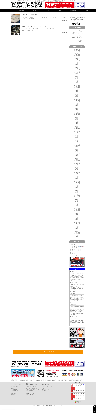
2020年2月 (77, 96)
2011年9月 (77, 197)
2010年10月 (77, 210)
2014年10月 (77, 163)
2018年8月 (77, 118)
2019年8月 (77, 103)
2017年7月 (77, 135)
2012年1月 (77, 194)
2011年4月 (77, 204)
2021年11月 (77, 71)
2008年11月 (77, 232)
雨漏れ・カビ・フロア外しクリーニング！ (34, 26)
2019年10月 (77, 101)
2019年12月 (77, 99)
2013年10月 (77, 172)
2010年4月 (77, 217)
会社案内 (86, 10)
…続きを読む (31, 18)
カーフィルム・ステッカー (48, 390)
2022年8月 (77, 63)
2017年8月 (77, 133)
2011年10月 (77, 196)
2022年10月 (77, 60)
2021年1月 (77, 83)
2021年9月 (77, 73)
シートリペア (76, 36)
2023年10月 (77, 55)
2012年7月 (77, 187)
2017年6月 (77, 136)
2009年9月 (77, 224)
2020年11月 (77, 86)
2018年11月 (77, 114)
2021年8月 (77, 74)
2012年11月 (77, 182)
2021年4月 (77, 80)
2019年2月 (77, 110)
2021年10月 (77, 72)
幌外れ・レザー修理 (30, 393)
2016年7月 (77, 147)
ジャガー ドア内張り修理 (29, 14)
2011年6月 (77, 201)
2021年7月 (77, 76)
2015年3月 (77, 158)
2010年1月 (77, 220)
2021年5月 (77, 78)
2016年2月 (77, 151)
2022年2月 (77, 67)
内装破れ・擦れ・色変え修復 (48, 386)
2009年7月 (77, 226)
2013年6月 (77, 174)
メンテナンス (76, 35)
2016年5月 (77, 149)
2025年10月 (77, 49)
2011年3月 (77, 205)
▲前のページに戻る (48, 351)
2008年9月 (77, 235)
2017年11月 (77, 130)
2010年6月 (77, 215)
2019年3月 (77, 109)
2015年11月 (77, 153)
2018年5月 (77, 122)
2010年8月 (77, 213)
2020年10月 (77, 87)
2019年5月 (77, 106)
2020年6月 (77, 91)
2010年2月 (77, 219)
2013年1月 (77, 179)
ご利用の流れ (73, 10)
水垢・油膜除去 (29, 390)
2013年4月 (77, 176)
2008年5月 (77, 236)
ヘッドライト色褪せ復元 (47, 389)
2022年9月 (77, 62)
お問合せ (60, 10)
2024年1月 (77, 53)
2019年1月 (77, 112)
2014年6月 (77, 165)
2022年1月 (77, 68)
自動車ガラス (76, 29)
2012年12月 (77, 181)
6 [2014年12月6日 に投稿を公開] (80, 247)
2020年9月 (77, 89)
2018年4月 (77, 123)
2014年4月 (77, 167)
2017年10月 (77, 131)
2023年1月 (77, 59)
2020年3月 (77, 95)
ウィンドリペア (76, 31)
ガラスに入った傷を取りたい (32, 389)
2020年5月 (77, 92)
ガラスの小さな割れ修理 (31, 388)
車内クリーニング (76, 37)
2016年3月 (77, 150)
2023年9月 (77, 57)
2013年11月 (77, 171)
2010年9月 (77, 212)
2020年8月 (77, 90)
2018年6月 (77, 121)
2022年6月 (77, 64)
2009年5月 (77, 228)
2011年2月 (77, 206)
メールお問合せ (14, 389)
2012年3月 (77, 191)
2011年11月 (77, 195)
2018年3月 (77, 124)
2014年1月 (77, 169)
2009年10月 (77, 223)
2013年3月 (77, 177)
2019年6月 (77, 105)
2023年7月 (77, 58)
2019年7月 (77, 104)
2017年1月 (77, 142)
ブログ (47, 10)
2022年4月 (77, 65)
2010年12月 (77, 208)
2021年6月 (77, 77)
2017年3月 (77, 140)
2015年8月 (77, 154)
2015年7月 (77, 155)
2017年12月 (77, 128)
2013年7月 (77, 173)
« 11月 (75, 255)
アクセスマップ (14, 390)
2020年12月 (77, 85)
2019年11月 (77, 100)
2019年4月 (77, 108)
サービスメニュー (34, 10)
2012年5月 (77, 190)
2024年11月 (77, 50)
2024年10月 (77, 51)
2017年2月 (77, 141)
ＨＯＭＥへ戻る (14, 386)
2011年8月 (77, 199)
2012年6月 (77, 188)
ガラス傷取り (76, 32)
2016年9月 (77, 146)
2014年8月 (77, 164)
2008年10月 (77, 233)
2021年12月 (77, 69)
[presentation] (8, 411)
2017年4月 (77, 139)
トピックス (76, 41)
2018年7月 (77, 119)
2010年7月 (77, 214)
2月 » (79, 255)
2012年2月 (77, 192)
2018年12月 (77, 113)
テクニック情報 (76, 40)
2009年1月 (77, 231)
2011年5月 (77, 203)
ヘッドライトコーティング (76, 33)
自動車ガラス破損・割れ (31, 386)
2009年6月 (77, 227)
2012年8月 (77, 186)
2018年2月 (77, 126)
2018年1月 (77, 127)
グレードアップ (76, 38)
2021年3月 (77, 81)
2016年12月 (77, 144)
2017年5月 (77, 137)
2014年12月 (77, 160)
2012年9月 (77, 185)
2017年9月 (77, 132)
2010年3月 (77, 218)
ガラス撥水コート (30, 391)
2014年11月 (77, 162)
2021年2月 (77, 82)
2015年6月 (77, 156)
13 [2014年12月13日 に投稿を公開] (80, 249)
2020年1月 (77, 98)
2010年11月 (77, 209)
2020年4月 (77, 94)
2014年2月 (77, 168)
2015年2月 (77, 159)
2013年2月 (77, 178)
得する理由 (21, 10)
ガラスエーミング (30, 394)
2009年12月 (77, 222)
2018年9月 (77, 117)
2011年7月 (77, 200)
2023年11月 (77, 54)
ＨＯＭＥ (8, 10)
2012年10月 (77, 183)
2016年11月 (77, 145)
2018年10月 (77, 115)
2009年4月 (77, 229)
